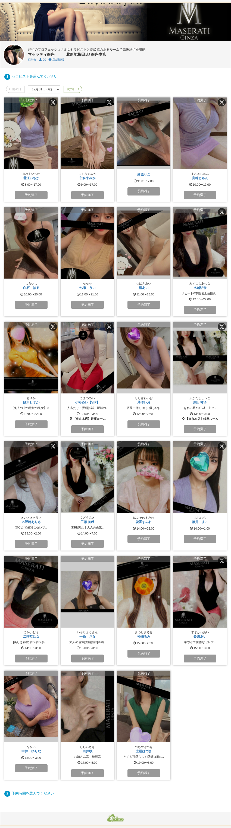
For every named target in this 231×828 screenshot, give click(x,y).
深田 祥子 (200, 402)
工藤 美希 (87, 522)
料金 (32, 59)
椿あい (144, 288)
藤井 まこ (200, 522)
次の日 (73, 89)
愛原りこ (143, 174)
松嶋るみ (143, 636)
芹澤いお (143, 402)
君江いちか (31, 178)
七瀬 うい (87, 288)
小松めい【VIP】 (87, 402)
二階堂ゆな (31, 636)
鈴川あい (200, 636)
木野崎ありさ (31, 522)
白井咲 (87, 751)
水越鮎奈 (200, 288)
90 (42, 59)
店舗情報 (56, 59)
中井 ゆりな (31, 751)
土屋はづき (144, 751)
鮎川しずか (31, 402)
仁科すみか (87, 178)
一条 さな (87, 636)
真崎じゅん (200, 178)
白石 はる (31, 288)
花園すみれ (144, 522)
